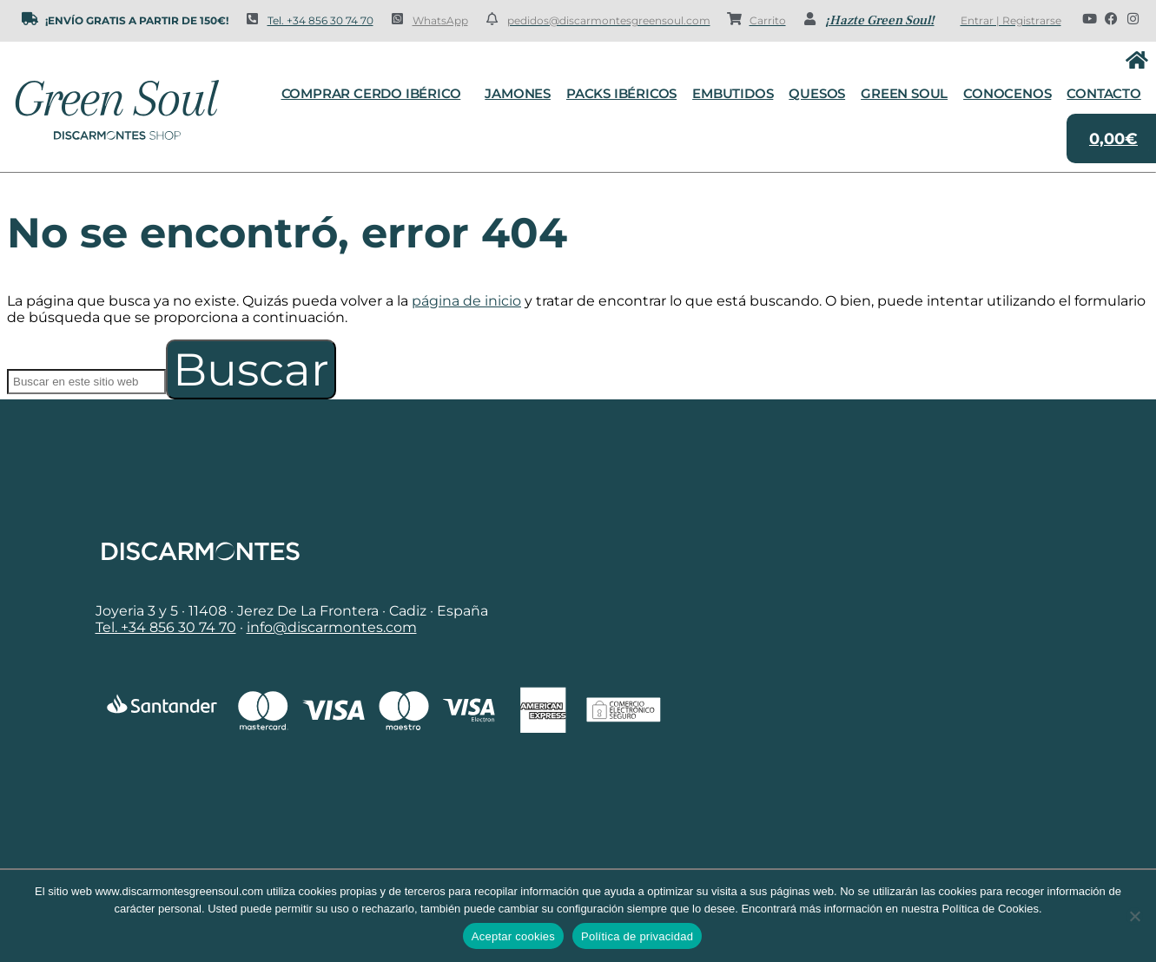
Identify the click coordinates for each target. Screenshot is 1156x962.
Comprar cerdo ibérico (375, 93)
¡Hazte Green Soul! (880, 20)
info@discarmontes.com (332, 627)
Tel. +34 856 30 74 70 (320, 20)
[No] (1134, 916)
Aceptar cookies (513, 936)
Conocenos (1007, 93)
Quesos (817, 93)
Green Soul (904, 93)
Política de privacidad (637, 936)
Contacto (1103, 93)
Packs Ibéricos (621, 93)
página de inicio (466, 301)
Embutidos (732, 93)
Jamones (518, 93)
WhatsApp (440, 20)
